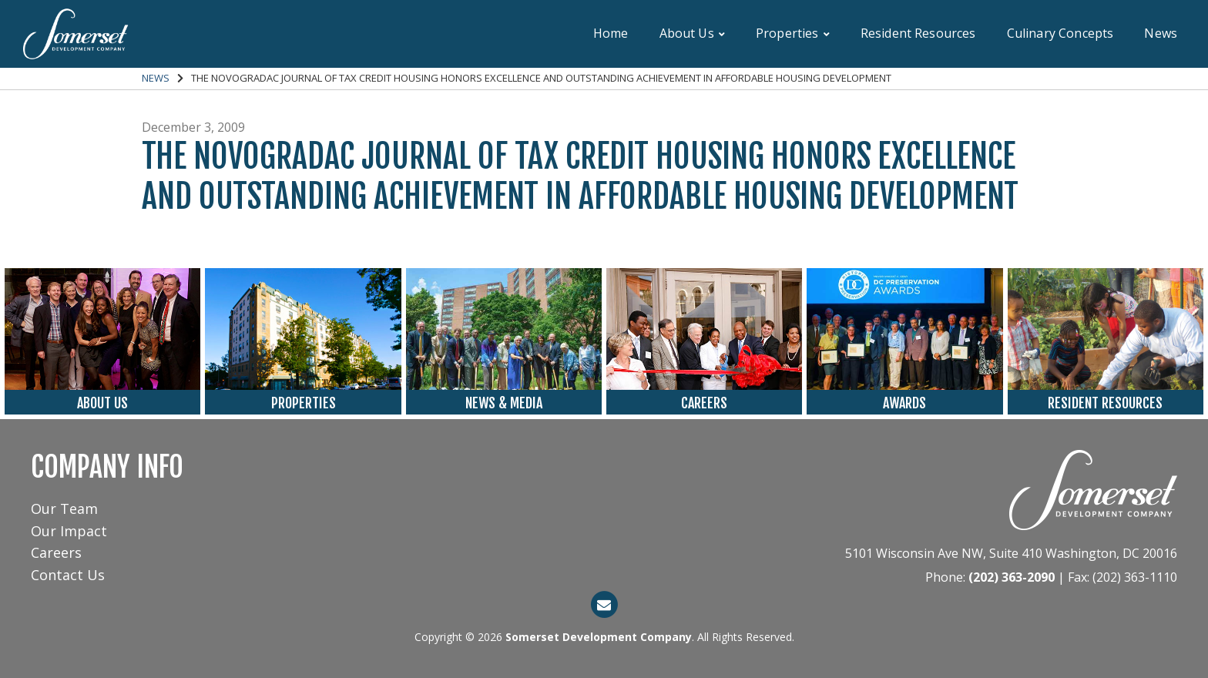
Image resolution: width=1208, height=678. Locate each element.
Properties (793, 33)
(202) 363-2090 (1011, 577)
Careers (56, 552)
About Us (692, 33)
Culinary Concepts (1060, 33)
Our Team (64, 508)
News (1160, 33)
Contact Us (68, 575)
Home (611, 33)
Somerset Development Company (598, 636)
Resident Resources (918, 33)
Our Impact (69, 531)
